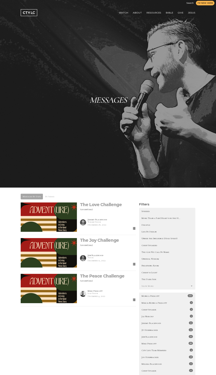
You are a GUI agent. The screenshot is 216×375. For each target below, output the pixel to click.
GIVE (180, 12)
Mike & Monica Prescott (167, 302)
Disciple (146, 224)
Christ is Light (149, 272)
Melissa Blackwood (167, 363)
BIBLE (169, 12)
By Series (49, 196)
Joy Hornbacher (167, 357)
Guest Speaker (167, 309)
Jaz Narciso (167, 316)
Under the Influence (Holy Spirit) (159, 238)
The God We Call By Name (155, 252)
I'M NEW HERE (205, 3)
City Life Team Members (167, 350)
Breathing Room (150, 265)
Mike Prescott (167, 343)
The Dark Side (149, 279)
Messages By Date (32, 196)
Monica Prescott (167, 295)
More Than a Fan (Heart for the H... (161, 218)
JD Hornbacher (167, 329)
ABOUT (137, 12)
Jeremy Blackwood (167, 322)
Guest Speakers (149, 245)
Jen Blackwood (167, 336)
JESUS (191, 12)
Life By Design (149, 231)
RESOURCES (153, 12)
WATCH (123, 12)
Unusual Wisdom (150, 258)
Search (190, 3)
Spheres (146, 211)
